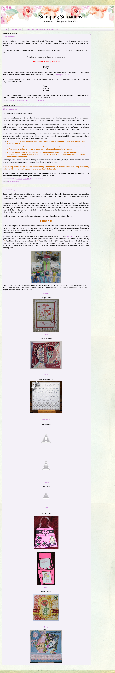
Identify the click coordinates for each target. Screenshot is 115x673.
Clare (46, 375)
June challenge (9, 189)
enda (47, 294)
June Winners (9, 37)
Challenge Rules (13, 181)
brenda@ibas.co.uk (62, 75)
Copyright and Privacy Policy (34, 29)
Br (44, 294)
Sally (46, 588)
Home (5, 29)
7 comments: (39, 179)
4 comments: (40, 100)
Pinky (46, 507)
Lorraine (46, 482)
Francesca (46, 420)
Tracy (46, 627)
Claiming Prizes (52, 29)
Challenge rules (15, 29)
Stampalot (69, 236)
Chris (46, 334)
